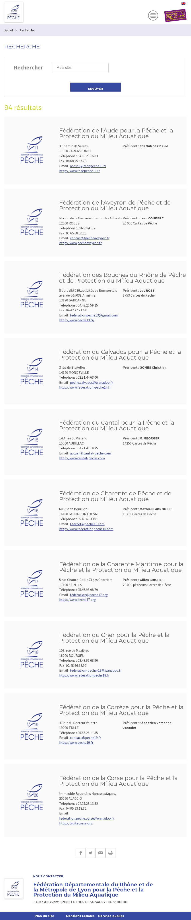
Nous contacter (48, 876)
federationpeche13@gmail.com (94, 315)
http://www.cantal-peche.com (82, 458)
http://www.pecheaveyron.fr (80, 243)
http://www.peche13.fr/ (76, 320)
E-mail (100, 853)
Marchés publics (111, 916)
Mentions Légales (80, 916)
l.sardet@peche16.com (87, 524)
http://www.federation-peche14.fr (85, 387)
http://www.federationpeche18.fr (84, 675)
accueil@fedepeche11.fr (88, 166)
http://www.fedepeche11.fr (79, 171)
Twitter (91, 853)
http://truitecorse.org (76, 823)
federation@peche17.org (89, 594)
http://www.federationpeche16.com (86, 529)
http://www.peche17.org (77, 599)
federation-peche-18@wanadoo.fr (96, 670)
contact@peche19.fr (85, 737)
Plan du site (44, 916)
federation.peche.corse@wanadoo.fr (86, 818)
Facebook (81, 853)
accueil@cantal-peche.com (90, 453)
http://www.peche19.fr (76, 742)
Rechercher (28, 67)
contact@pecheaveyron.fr (89, 238)
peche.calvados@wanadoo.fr (91, 382)
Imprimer (110, 853)
